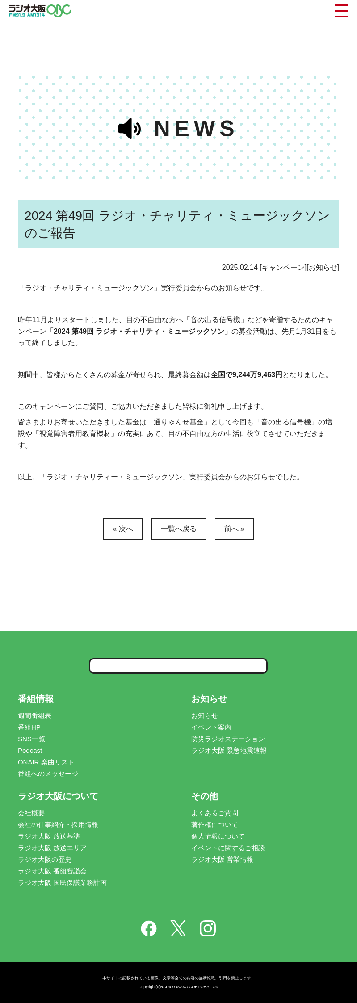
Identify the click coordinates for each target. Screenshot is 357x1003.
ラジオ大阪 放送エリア (52, 848)
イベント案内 (211, 727)
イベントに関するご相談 (228, 848)
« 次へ (123, 529)
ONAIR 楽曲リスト (46, 762)
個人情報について (218, 836)
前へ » (234, 529)
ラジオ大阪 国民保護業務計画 (62, 882)
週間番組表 (34, 715)
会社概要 (31, 813)
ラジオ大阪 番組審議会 (52, 871)
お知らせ (204, 715)
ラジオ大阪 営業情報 (222, 859)
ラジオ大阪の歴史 (44, 859)
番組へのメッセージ (48, 773)
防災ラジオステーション (228, 739)
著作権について (214, 824)
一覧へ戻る (179, 529)
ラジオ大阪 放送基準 (49, 836)
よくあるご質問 (214, 813)
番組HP (29, 727)
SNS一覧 (31, 739)
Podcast (30, 750)
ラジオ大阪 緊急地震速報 (229, 750)
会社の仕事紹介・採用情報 (58, 824)
